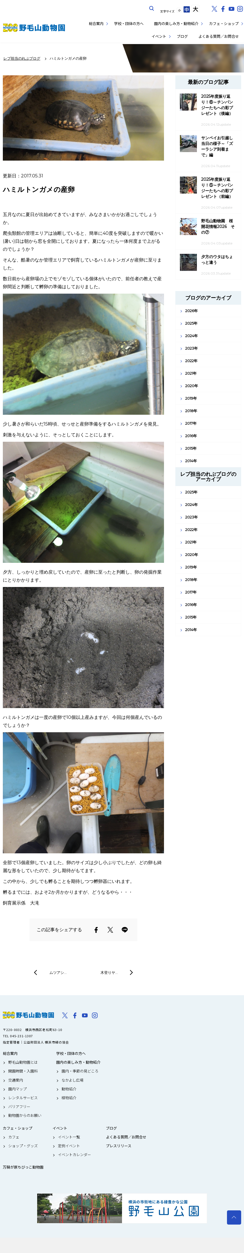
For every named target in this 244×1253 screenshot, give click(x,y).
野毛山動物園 (28, 1015)
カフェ (13, 1137)
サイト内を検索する (152, 8)
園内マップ (17, 1089)
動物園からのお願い (24, 1115)
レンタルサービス (23, 1097)
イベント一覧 (69, 1137)
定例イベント (69, 1145)
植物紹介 (69, 1097)
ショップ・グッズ (23, 1145)
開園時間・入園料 (23, 1071)
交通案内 (15, 1080)
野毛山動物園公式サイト (34, 28)
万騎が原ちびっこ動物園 (23, 1167)
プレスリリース (118, 1145)
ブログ (182, 36)
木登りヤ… (109, 972)
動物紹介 (69, 1089)
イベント (159, 36)
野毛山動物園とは (23, 1062)
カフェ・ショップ (224, 23)
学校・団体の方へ (129, 23)
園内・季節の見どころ (80, 1071)
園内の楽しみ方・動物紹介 (176, 23)
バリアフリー (19, 1106)
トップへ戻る (234, 1217)
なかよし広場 (72, 1080)
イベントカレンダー (74, 1154)
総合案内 (96, 23)
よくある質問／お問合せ (218, 36)
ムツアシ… (58, 972)
